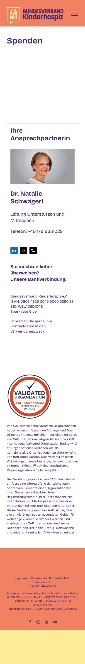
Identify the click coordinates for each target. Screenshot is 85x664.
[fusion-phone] (33, 250)
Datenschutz (39, 578)
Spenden (34, 586)
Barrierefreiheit (59, 578)
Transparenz (42, 582)
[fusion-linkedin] (14, 250)
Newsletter (49, 586)
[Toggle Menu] (74, 14)
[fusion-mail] (23, 250)
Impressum (22, 578)
